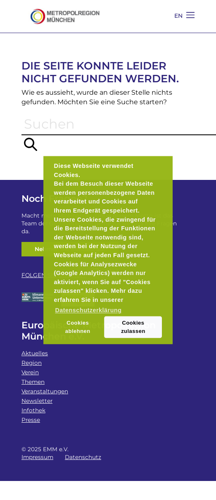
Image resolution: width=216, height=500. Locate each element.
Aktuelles (34, 353)
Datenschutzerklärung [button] (88, 310)
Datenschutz (83, 457)
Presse (30, 419)
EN (178, 15)
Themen (33, 381)
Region (31, 362)
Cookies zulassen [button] (133, 327)
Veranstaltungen (44, 391)
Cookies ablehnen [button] (77, 327)
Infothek (33, 410)
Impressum (37, 457)
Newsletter (36, 400)
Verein (30, 372)
